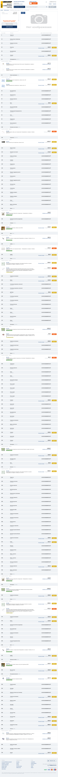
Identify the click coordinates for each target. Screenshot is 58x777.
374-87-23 (52, 1)
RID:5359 (7, 68)
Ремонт (32, 767)
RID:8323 (7, 328)
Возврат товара (4, 766)
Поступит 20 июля (41, 56)
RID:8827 (7, 333)
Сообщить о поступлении (46, 64)
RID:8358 (7, 448)
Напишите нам (52, 760)
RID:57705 (8, 663)
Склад (32, 766)
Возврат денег (4, 767)
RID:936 (7, 732)
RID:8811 (7, 237)
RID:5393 (7, 262)
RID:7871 (7, 357)
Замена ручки (18, 767)
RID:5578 (7, 141)
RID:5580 (7, 131)
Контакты (32, 764)
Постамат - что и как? (5, 763)
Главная (1, 10)
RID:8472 (7, 588)
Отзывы (17, 764)
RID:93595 (8, 247)
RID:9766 (7, 267)
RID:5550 (7, 63)
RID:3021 (7, 212)
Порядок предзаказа (5, 764)
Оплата (17, 763)
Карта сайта (4, 768)
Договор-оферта (33, 763)
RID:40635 (8, 84)
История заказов (19, 766)
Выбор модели (6, 10)
